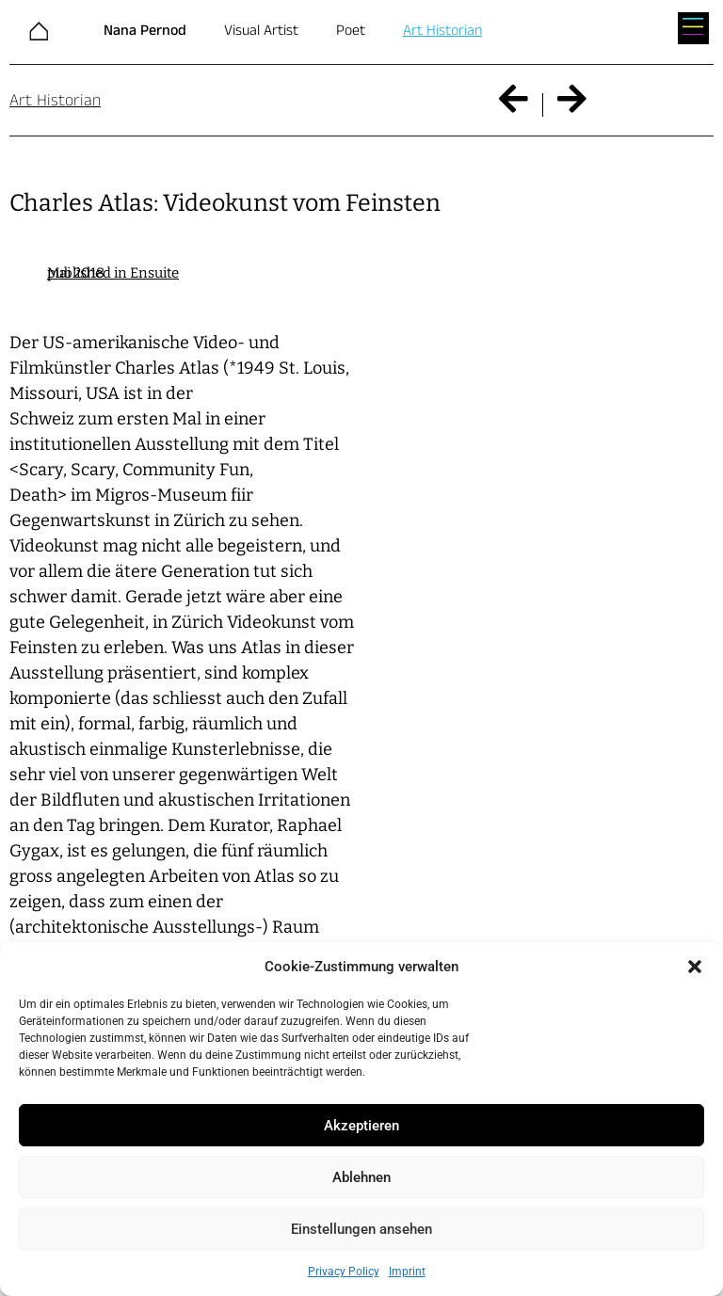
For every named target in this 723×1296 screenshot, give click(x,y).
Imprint (407, 1271)
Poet (350, 30)
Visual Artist (261, 30)
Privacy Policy (343, 1271)
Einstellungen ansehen (361, 1229)
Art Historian (442, 30)
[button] (694, 966)
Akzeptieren (361, 1125)
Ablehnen (361, 1177)
